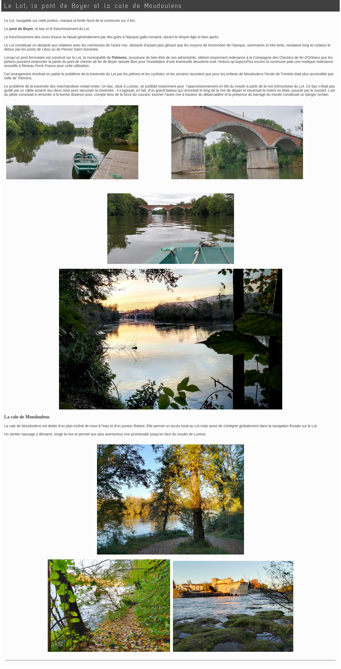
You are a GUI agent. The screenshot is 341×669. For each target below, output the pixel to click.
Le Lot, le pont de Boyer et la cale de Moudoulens (93, 6)
